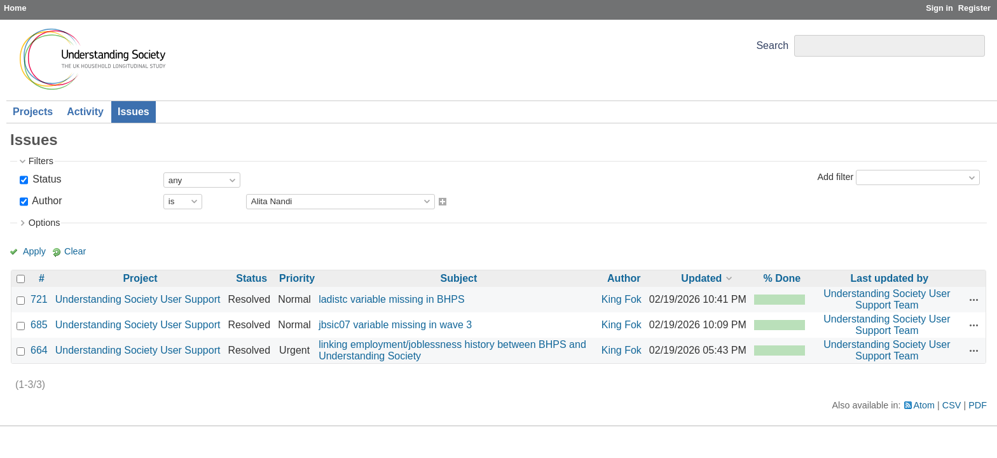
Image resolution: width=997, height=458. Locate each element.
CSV (951, 405)
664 (39, 350)
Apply (34, 251)
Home (15, 8)
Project (140, 278)
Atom (924, 405)
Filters (41, 161)
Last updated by (890, 278)
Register (974, 8)
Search (772, 45)
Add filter (835, 177)
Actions (974, 300)
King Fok (622, 299)
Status (46, 179)
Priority (297, 278)
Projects (33, 111)
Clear (75, 251)
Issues (133, 111)
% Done (782, 278)
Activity (85, 111)
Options (44, 223)
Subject (459, 278)
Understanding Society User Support (138, 299)
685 (39, 324)
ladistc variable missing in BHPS (391, 299)
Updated (701, 278)
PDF (977, 405)
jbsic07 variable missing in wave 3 (395, 324)
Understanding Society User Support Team (886, 299)
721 (39, 299)
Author (46, 200)
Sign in (939, 8)
